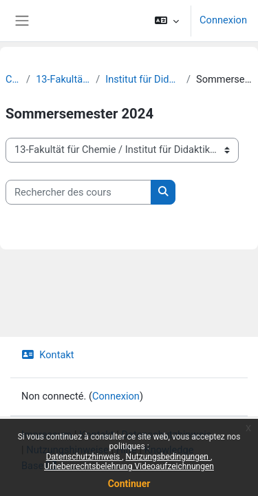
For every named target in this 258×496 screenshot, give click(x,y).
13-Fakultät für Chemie (63, 79)
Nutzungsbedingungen (168, 457)
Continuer (129, 483)
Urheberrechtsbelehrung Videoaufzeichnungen (129, 466)
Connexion (223, 20)
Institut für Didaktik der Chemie (143, 79)
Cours (13, 79)
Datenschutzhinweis (84, 457)
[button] (167, 20)
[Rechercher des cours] (78, 192)
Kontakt (47, 355)
